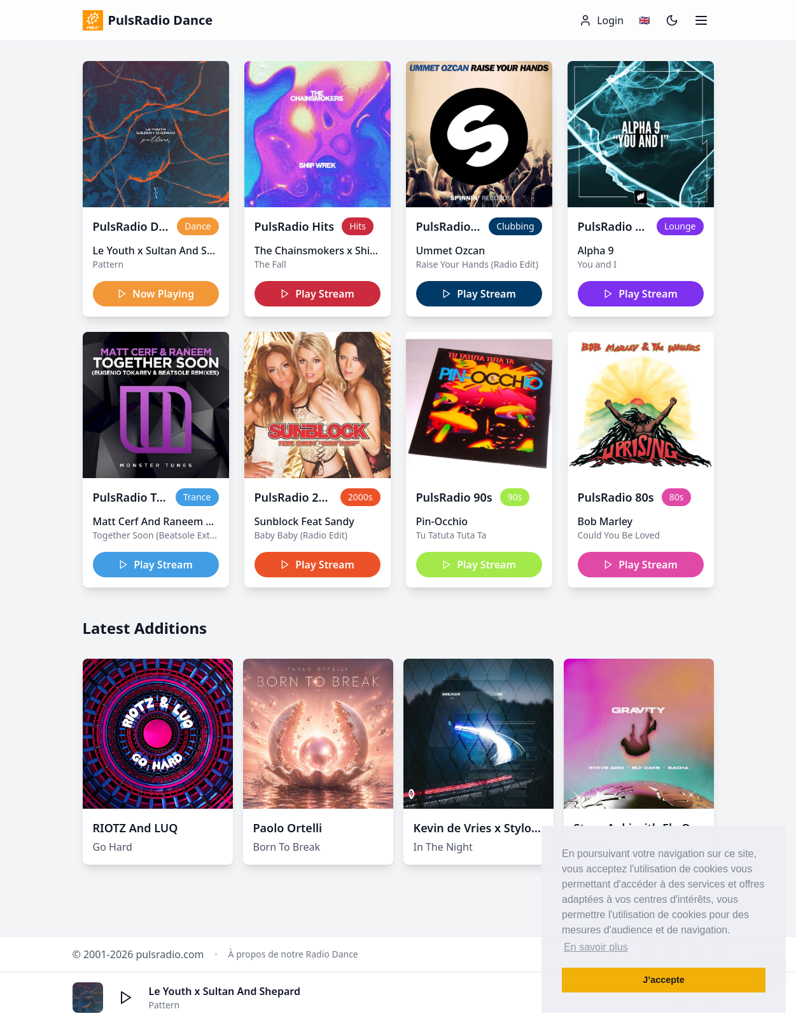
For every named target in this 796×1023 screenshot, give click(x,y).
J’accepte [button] (664, 980)
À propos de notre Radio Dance (293, 954)
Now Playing (155, 294)
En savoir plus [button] (596, 947)
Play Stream (317, 294)
